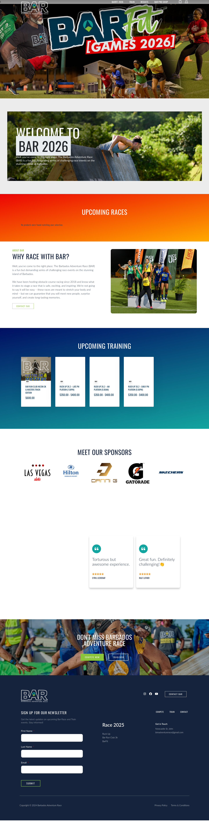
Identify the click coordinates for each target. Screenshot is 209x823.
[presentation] (26, 485)
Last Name (27, 749)
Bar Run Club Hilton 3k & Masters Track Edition (36, 400)
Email (24, 765)
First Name (27, 733)
